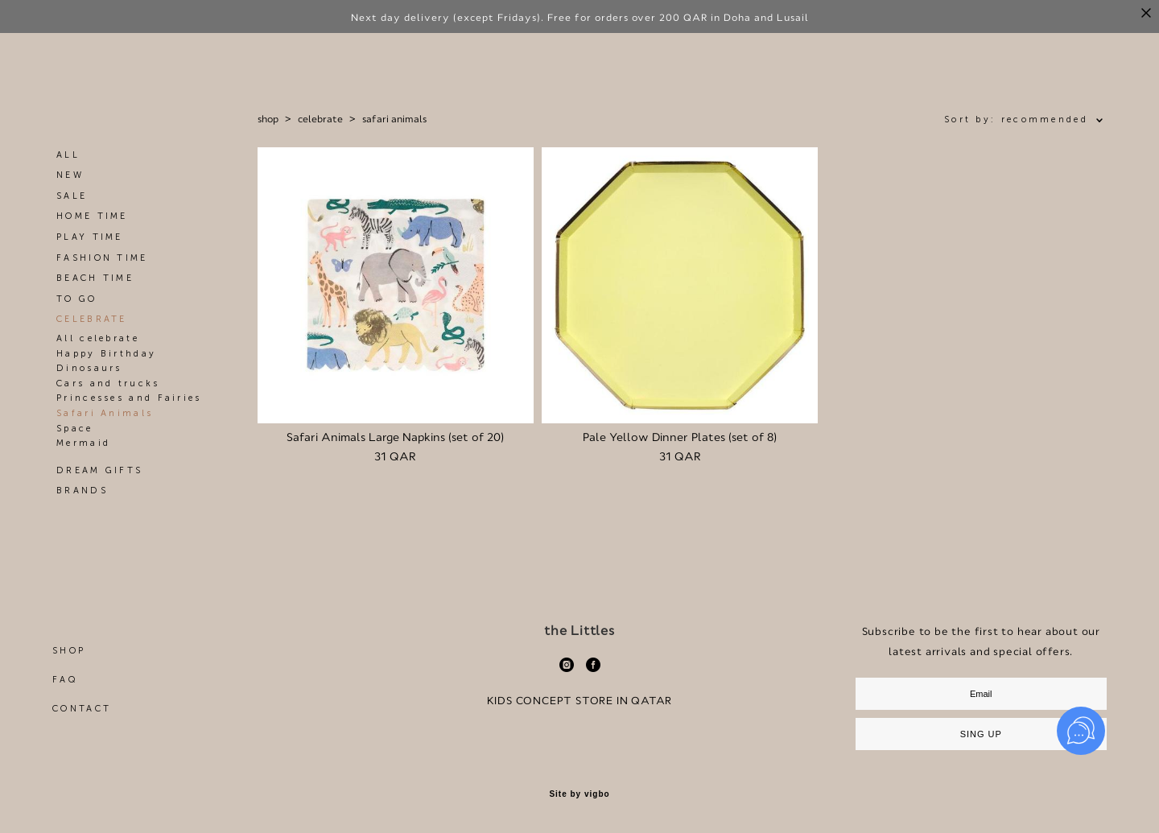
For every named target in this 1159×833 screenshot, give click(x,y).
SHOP (68, 650)
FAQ (64, 679)
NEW (70, 175)
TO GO (76, 299)
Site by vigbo (579, 794)
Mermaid (83, 443)
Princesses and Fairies (129, 398)
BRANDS (82, 490)
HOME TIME (92, 216)
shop (268, 119)
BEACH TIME (95, 278)
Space (74, 428)
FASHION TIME (102, 258)
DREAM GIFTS (99, 470)
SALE (71, 196)
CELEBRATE (91, 319)
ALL (68, 155)
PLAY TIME (89, 237)
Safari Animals (104, 413)
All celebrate (97, 338)
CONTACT (81, 708)
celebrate (320, 119)
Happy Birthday (106, 353)
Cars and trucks (108, 383)
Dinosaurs (89, 368)
